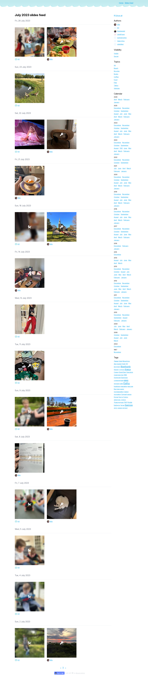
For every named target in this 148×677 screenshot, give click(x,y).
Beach (116, 68)
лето (115, 408)
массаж (130, 386)
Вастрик (117, 389)
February (127, 99)
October (117, 111)
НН (127, 364)
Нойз (123, 364)
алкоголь (117, 400)
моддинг (117, 367)
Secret (116, 56)
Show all (118, 16)
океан (120, 408)
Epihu (126, 383)
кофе (121, 383)
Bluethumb (126, 366)
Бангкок (129, 405)
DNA (125, 375)
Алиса (128, 369)
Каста (121, 397)
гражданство (118, 375)
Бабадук (117, 405)
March (120, 99)
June (125, 114)
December (117, 108)
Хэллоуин (117, 377)
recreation (117, 394)
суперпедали (118, 380)
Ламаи (116, 361)
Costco (125, 397)
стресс (123, 400)
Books (116, 74)
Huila (120, 361)
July (121, 114)
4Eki (51, 59)
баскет (116, 369)
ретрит (125, 408)
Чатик (122, 405)
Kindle (130, 402)
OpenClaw (122, 372)
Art (115, 65)
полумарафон (119, 392)
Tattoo (116, 85)
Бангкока (124, 377)
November (126, 108)
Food (115, 80)
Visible (116, 53)
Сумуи (116, 372)
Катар (116, 397)
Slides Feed (129, 3)
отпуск (121, 369)
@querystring (80, 673)
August (116, 114)
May (129, 114)
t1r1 (19, 59)
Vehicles (117, 88)
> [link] (65, 668)
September (124, 111)
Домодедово (119, 402)
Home (121, 3)
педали (116, 383)
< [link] (60, 668)
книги (122, 389)
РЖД (126, 402)
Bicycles (117, 71)
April (115, 99)
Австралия (117, 364)
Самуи (126, 392)
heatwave (117, 386)
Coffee (116, 77)
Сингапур (129, 372)
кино (126, 380)
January (116, 102)
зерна (129, 394)
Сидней (124, 394)
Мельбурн (126, 361)
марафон (124, 386)
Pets (115, 82)
